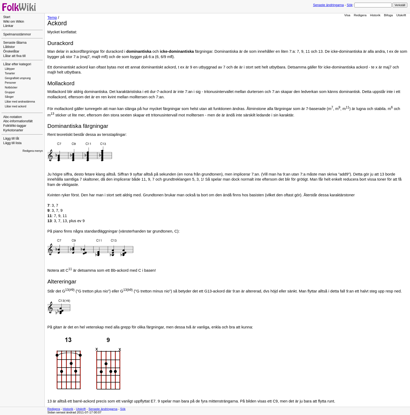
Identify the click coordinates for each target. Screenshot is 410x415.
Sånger (9, 96)
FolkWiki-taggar (14, 126)
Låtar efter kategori (17, 64)
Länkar (8, 26)
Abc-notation (12, 117)
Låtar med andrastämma (20, 101)
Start (6, 17)
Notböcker (11, 87)
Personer (10, 82)
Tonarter (10, 73)
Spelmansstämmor (17, 34)
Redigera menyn (33, 150)
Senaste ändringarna (328, 5)
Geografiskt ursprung (18, 78)
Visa (347, 15)
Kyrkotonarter (13, 130)
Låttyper (10, 68)
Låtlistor (9, 47)
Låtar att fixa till (14, 56)
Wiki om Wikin (13, 21)
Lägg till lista (12, 143)
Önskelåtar (11, 51)
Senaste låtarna (15, 42)
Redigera (360, 15)
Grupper (10, 92)
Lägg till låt (11, 138)
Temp (52, 17)
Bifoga (388, 15)
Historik (375, 15)
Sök (349, 5)
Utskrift (401, 15)
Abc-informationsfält (18, 121)
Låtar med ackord (15, 106)
